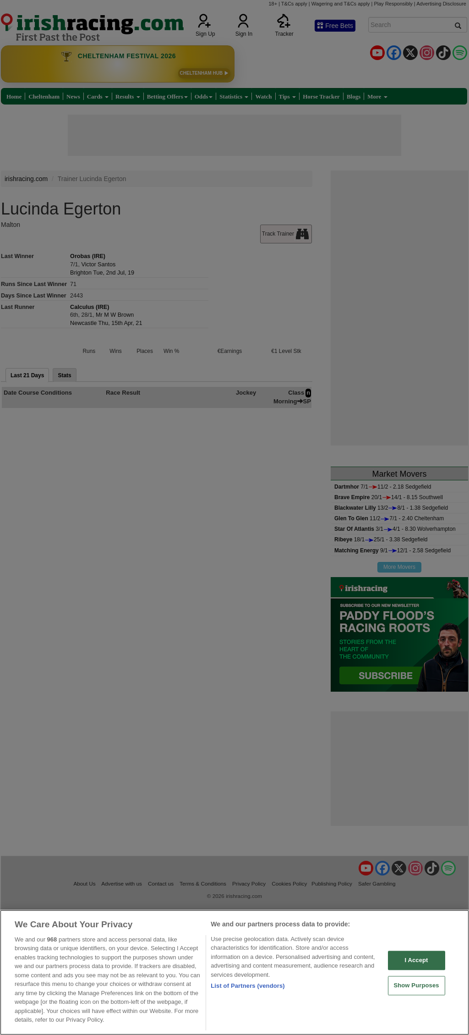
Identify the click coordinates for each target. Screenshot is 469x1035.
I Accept (416, 960)
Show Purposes (416, 985)
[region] (234, 972)
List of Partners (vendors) (248, 985)
